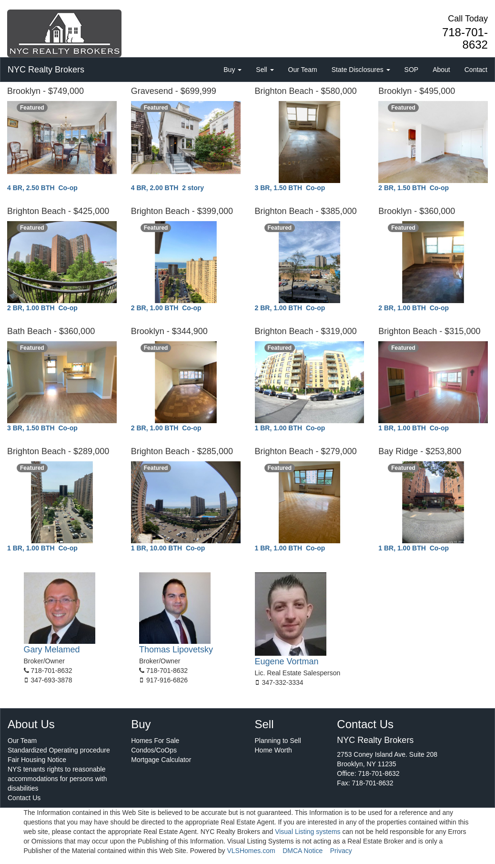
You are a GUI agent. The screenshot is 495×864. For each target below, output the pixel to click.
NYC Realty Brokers (46, 69)
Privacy (341, 850)
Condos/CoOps (154, 750)
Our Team (302, 69)
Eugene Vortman (287, 661)
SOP (411, 69)
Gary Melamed (52, 649)
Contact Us (24, 798)
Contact (476, 69)
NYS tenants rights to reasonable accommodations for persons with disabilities (57, 778)
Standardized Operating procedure (59, 750)
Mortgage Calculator (161, 759)
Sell (264, 69)
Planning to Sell (278, 740)
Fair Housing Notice (37, 759)
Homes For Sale (155, 740)
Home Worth (273, 750)
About (441, 69)
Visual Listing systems (307, 831)
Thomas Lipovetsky (176, 649)
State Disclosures (361, 69)
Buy (232, 69)
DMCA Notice (303, 850)
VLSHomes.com (251, 850)
